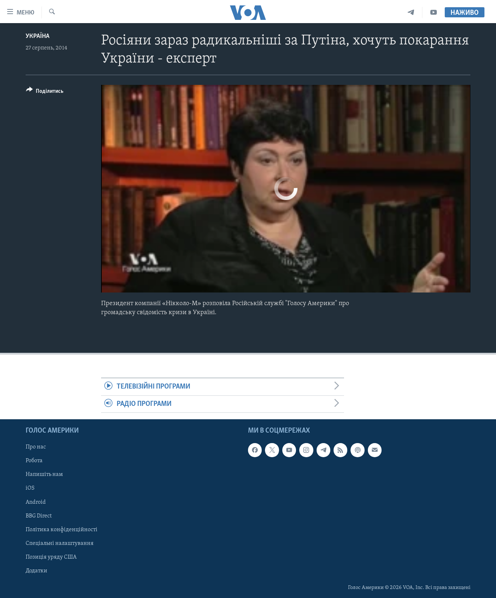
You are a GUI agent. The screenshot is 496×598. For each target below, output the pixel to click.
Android (36, 502)
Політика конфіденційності (61, 530)
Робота (34, 461)
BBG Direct (39, 516)
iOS (30, 488)
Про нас (36, 447)
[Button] (45, 92)
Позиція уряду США (51, 557)
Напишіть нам (44, 474)
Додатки (36, 571)
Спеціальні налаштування (59, 543)
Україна (37, 36)
